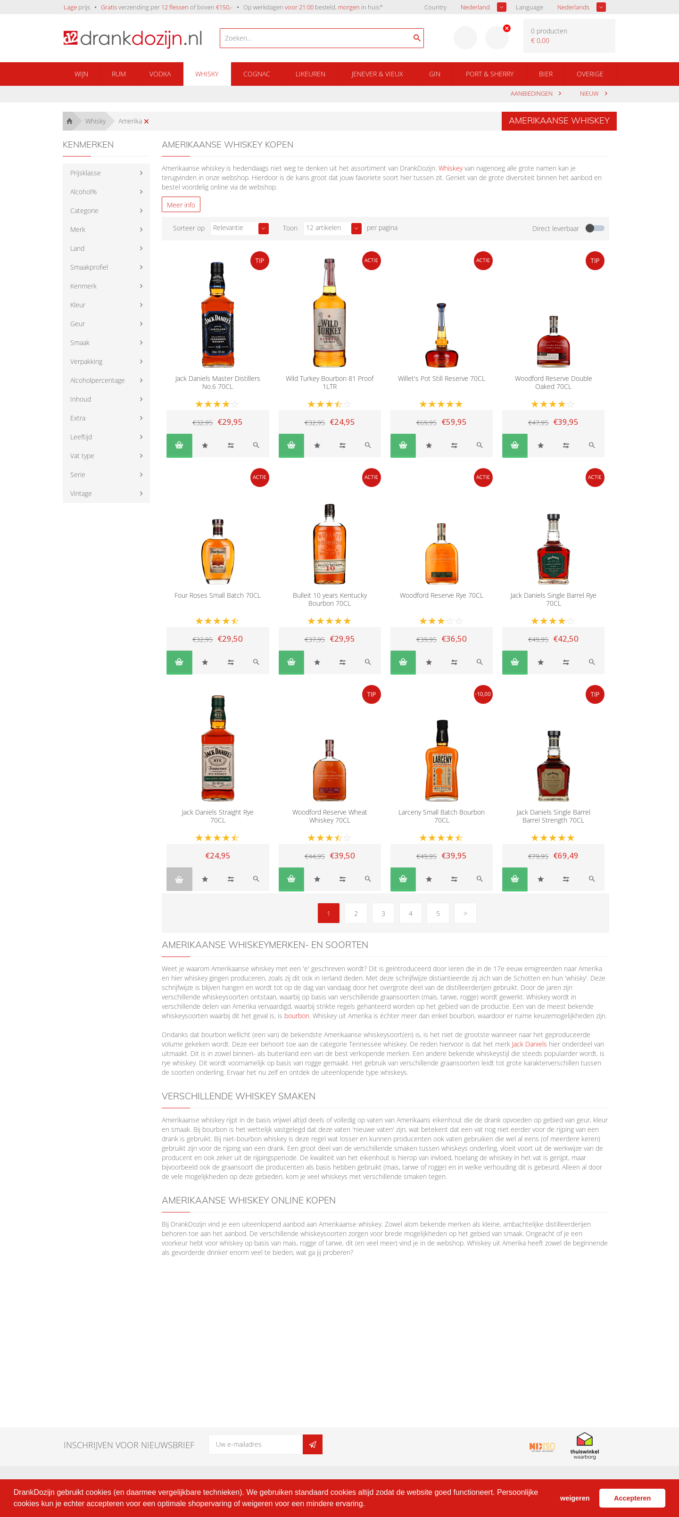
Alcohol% (83, 191)
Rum (119, 73)
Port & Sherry (489, 73)
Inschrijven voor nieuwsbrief (129, 1445)
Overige (590, 73)
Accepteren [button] (632, 1498)
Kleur (77, 304)
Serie (77, 474)
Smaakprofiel (89, 267)
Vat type (82, 455)
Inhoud (80, 399)
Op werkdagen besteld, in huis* (313, 7)
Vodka (160, 73)
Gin (434, 73)
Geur (77, 323)
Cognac (256, 73)
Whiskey (451, 168)
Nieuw (590, 94)
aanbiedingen (532, 94)
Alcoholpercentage (97, 380)
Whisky (206, 73)
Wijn (81, 73)
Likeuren (310, 73)
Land (77, 248)
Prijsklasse (85, 172)
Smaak (80, 342)
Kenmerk (83, 285)
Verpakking (86, 361)
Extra (77, 417)
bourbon (296, 1015)
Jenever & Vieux (377, 73)
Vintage (81, 493)
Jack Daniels (529, 1043)
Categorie (84, 210)
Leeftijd (81, 436)
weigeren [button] (574, 1498)
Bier (546, 73)
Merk (77, 229)
